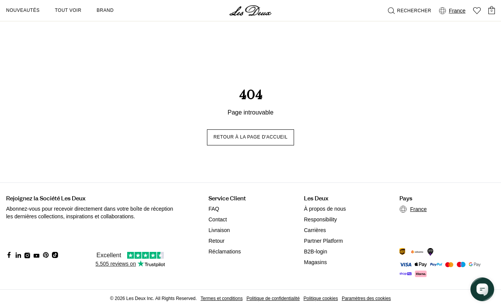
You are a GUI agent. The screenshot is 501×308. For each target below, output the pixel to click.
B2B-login (315, 251)
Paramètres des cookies (366, 298)
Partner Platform (323, 241)
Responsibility (320, 219)
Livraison (219, 230)
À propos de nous (325, 209)
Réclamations (224, 251)
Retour (216, 241)
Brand (105, 10)
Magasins (315, 262)
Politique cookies (321, 298)
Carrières (315, 230)
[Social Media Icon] (9, 255)
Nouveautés (23, 10)
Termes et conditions (221, 298)
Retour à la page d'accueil (250, 137)
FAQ (213, 209)
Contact (217, 219)
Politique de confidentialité (272, 298)
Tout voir (68, 10)
